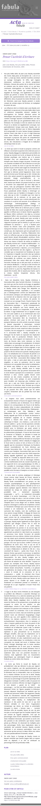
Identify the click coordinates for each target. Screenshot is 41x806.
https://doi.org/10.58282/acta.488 (17, 61)
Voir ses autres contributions (13, 781)
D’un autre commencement (13, 396)
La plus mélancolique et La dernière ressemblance (20, 589)
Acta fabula (12, 32)
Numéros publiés (25, 32)
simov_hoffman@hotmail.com (19, 784)
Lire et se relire (9, 146)
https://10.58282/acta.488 (12, 800)
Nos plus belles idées (11, 277)
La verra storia (8, 661)
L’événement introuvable (12, 472)
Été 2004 (37, 32)
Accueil (3, 32)
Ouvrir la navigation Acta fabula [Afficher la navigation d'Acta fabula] (20, 41)
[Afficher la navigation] (36, 8)
